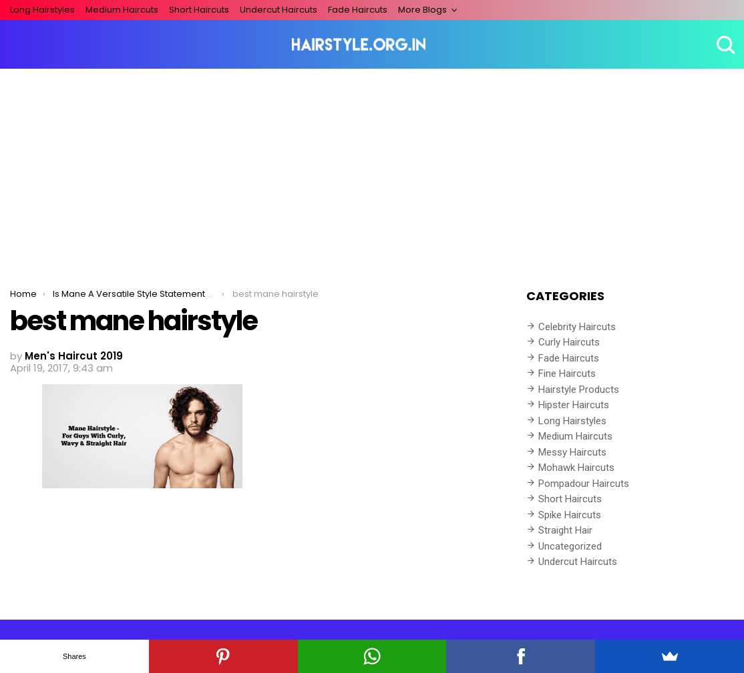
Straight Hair (565, 530)
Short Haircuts (199, 9)
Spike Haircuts (569, 515)
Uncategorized (570, 546)
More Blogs (422, 9)
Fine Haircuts (567, 374)
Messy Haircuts (572, 452)
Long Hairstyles (42, 9)
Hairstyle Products (578, 390)
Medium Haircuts (121, 9)
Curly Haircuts (569, 342)
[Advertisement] (372, 168)
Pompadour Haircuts (583, 484)
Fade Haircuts (357, 9)
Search (724, 44)
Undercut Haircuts (278, 9)
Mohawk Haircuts (576, 468)
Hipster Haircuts (573, 405)
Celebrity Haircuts (577, 327)
